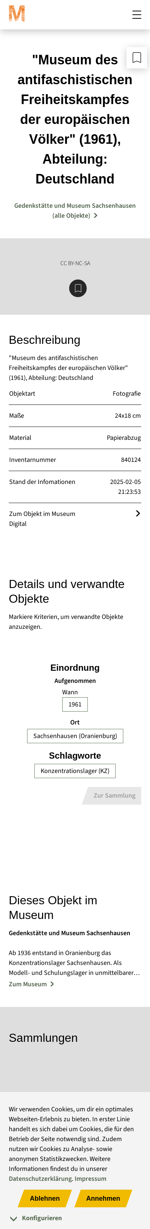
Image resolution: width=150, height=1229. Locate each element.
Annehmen (103, 1198)
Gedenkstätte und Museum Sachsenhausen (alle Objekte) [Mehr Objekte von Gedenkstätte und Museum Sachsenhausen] (75, 210)
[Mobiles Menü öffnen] (136, 16)
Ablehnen (45, 1198)
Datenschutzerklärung (40, 1178)
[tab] (75, 1218)
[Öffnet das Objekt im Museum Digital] (138, 514)
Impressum (90, 1178)
